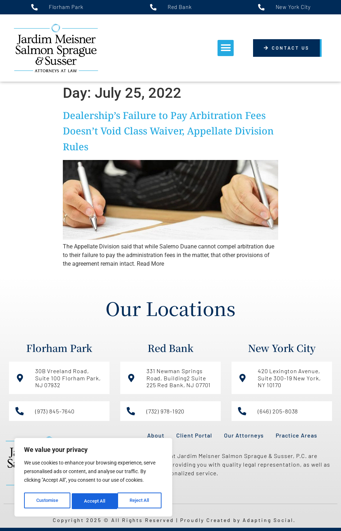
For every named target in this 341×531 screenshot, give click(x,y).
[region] (93, 479)
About (155, 435)
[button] (226, 48)
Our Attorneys (244, 435)
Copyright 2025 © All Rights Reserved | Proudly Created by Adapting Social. (174, 520)
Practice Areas (296, 435)
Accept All (140, 501)
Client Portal (194, 435)
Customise (47, 501)
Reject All (94, 501)
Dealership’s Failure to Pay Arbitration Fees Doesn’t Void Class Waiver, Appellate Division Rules (168, 131)
